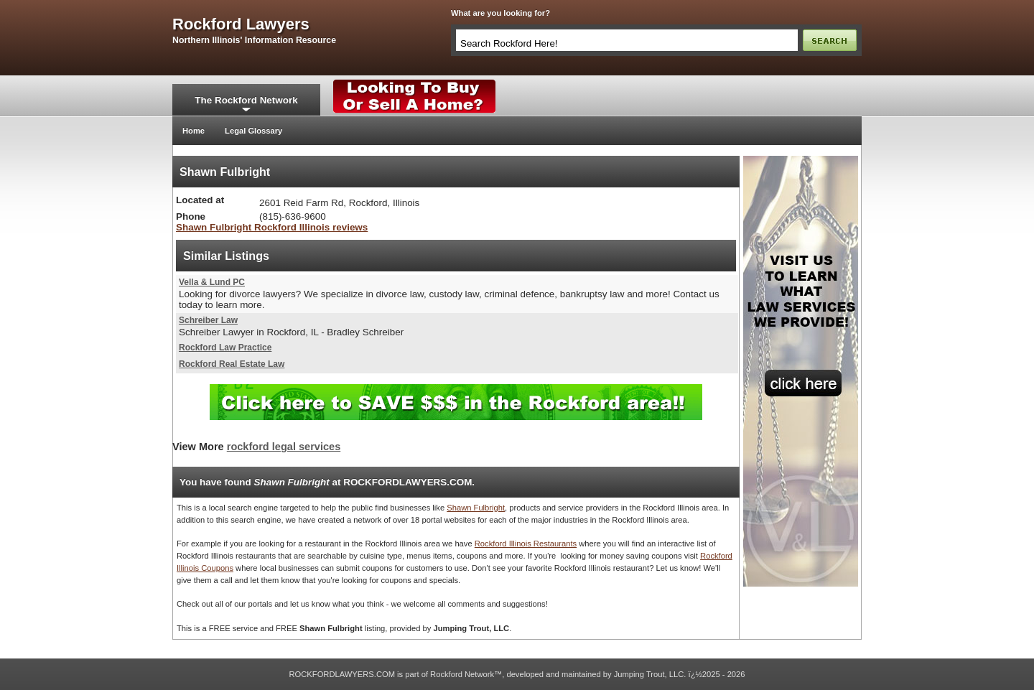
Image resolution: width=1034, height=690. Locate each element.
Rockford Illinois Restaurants (526, 543)
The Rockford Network (246, 100)
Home (193, 130)
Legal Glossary (253, 130)
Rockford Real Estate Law (231, 364)
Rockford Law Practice (225, 347)
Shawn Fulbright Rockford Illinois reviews (272, 227)
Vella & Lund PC (212, 282)
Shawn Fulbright (476, 507)
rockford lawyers (240, 24)
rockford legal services (283, 446)
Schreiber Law (208, 320)
